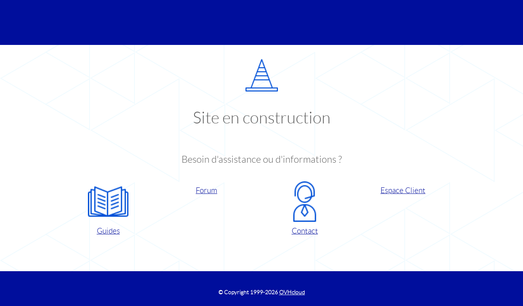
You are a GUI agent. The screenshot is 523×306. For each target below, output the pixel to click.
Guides (108, 208)
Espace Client (402, 190)
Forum (206, 190)
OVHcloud (292, 292)
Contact (304, 208)
